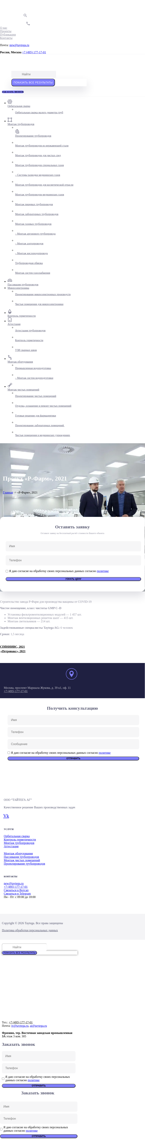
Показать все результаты (33, 82)
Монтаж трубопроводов (19, 843)
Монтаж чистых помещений (22, 860)
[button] (13, 92)
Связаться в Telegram (17, 893)
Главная (8, 492)
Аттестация (11, 846)
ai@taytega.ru (38, 1025)
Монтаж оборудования (18, 853)
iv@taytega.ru (20, 1025)
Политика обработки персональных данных (30, 930)
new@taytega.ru (19, 45)
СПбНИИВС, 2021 (12, 646)
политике (103, 571)
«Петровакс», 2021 (13, 651)
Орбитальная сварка (17, 836)
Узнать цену (73, 579)
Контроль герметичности (20, 839)
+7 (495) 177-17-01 (34, 52)
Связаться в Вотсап (16, 890)
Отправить (73, 758)
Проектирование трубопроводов (24, 863)
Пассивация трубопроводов (21, 856)
